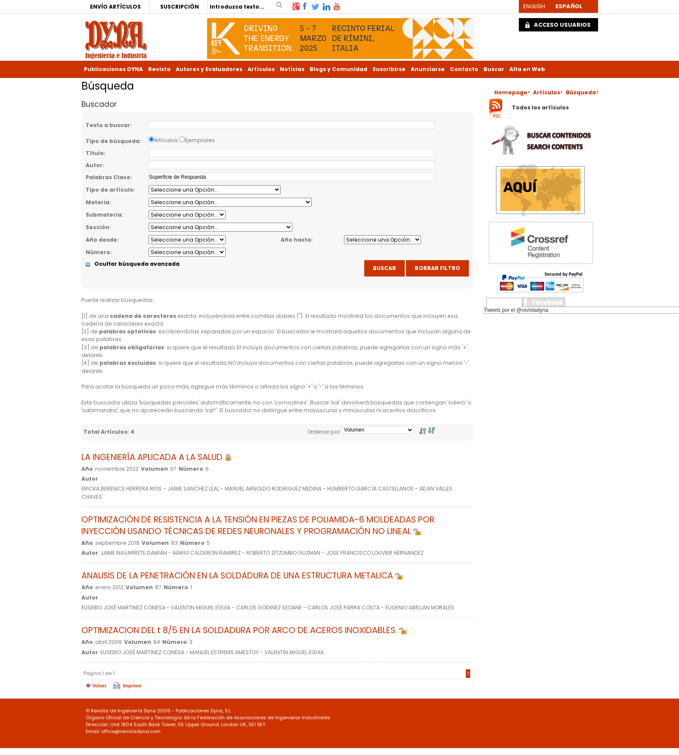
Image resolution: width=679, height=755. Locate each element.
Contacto (464, 69)
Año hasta (296, 239)
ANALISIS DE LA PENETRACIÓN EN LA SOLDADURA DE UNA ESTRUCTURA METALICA (242, 575)
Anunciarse (428, 69)
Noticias (292, 69)
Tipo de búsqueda (113, 141)
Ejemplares (200, 140)
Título (95, 153)
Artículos (261, 69)
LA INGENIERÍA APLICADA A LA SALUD (156, 457)
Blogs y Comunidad (338, 69)
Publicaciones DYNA (113, 69)
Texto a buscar (108, 125)
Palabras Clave (108, 177)
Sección (97, 227)
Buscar (494, 69)
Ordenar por (323, 431)
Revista (159, 69)
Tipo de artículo (109, 189)
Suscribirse (389, 69)
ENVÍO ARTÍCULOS (115, 6)
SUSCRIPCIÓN (179, 6)
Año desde (101, 239)
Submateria (103, 214)
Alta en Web (527, 69)
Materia (97, 202)
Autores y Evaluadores (209, 69)
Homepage (510, 92)
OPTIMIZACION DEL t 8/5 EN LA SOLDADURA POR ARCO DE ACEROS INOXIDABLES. (243, 630)
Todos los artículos (540, 108)
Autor (94, 165)
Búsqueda (581, 92)
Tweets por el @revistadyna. (517, 310)
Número (98, 252)
